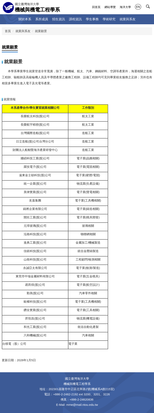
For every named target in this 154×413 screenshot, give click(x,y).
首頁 (8, 31)
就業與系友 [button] (128, 19)
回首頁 (96, 7)
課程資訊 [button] (75, 19)
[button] (149, 7)
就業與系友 (22, 31)
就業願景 (41, 31)
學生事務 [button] (92, 19)
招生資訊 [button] (58, 19)
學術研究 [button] (109, 19)
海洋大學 (125, 7)
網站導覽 (110, 7)
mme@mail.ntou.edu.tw (82, 404)
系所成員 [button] (41, 19)
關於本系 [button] (24, 19)
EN (138, 6)
